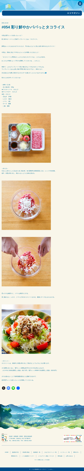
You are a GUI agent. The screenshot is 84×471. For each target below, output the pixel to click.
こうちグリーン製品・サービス (46, 456)
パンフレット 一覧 (65, 452)
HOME (6, 452)
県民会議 (60, 456)
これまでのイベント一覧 (50, 452)
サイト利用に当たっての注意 (42, 459)
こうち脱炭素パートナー (28, 456)
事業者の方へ (14, 456)
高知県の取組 (26, 452)
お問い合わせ (69, 456)
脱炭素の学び (15, 452)
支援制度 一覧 (36, 452)
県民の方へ (76, 452)
